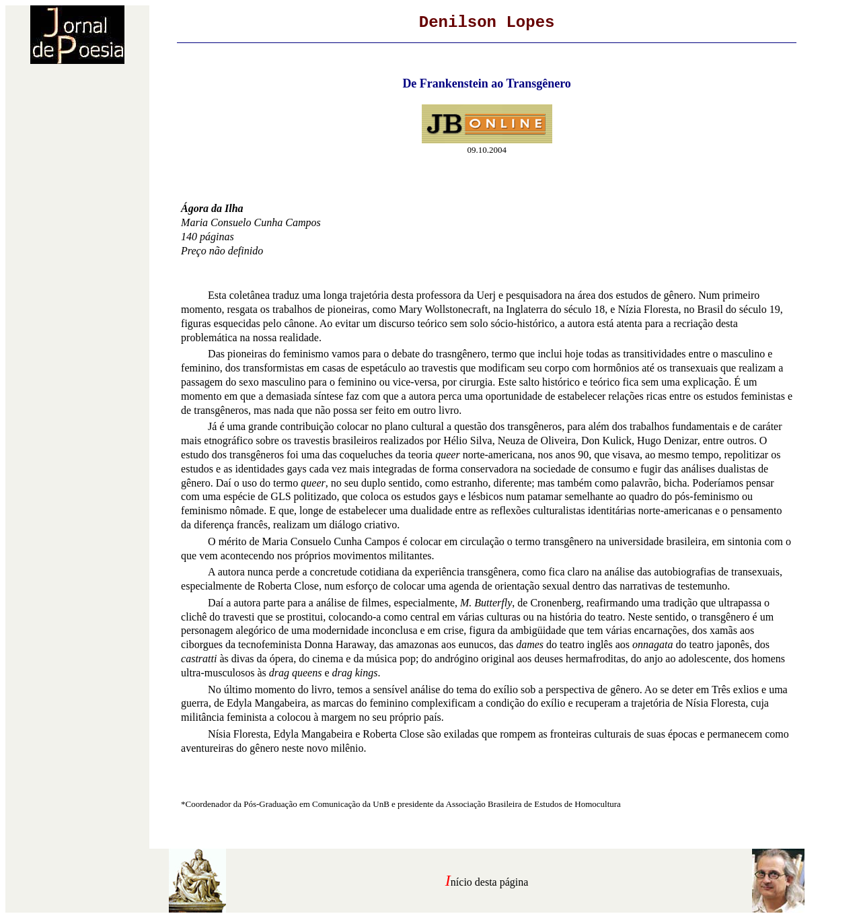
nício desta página (490, 882)
